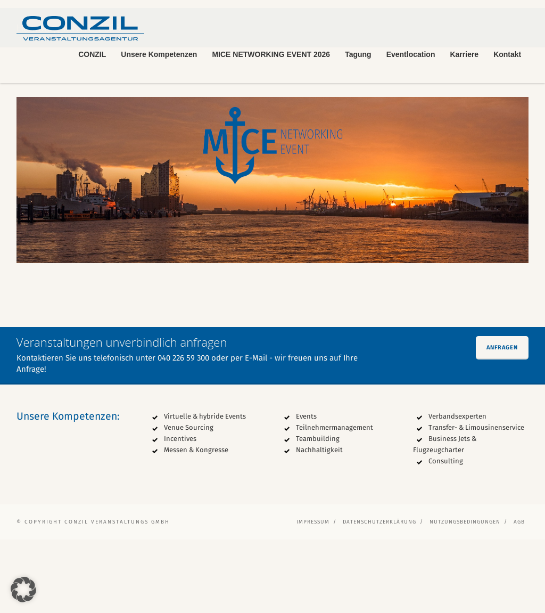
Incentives (180, 512)
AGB (519, 595)
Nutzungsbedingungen (465, 595)
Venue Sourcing (188, 501)
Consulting (445, 534)
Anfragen (502, 421)
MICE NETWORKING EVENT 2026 (271, 54)
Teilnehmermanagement (334, 501)
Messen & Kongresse (196, 523)
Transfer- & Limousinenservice (476, 501)
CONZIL (92, 54)
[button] (23, 589)
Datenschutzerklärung (379, 595)
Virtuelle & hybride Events (205, 490)
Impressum (312, 595)
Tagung (358, 54)
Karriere (464, 54)
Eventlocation (410, 54)
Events (306, 490)
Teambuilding (318, 512)
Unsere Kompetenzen (159, 54)
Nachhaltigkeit (319, 523)
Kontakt (507, 54)
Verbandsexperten (457, 490)
